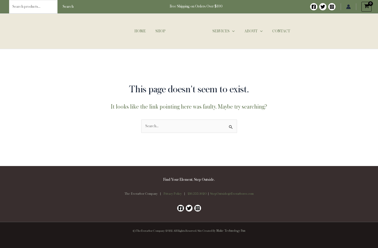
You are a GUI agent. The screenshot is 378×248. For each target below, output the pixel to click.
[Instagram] (332, 6)
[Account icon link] (348, 6)
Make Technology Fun (230, 230)
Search (68, 7)
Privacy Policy (172, 194)
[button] (231, 31)
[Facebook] (313, 6)
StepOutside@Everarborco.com (232, 194)
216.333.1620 (197, 194)
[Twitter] (322, 6)
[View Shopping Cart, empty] (366, 7)
